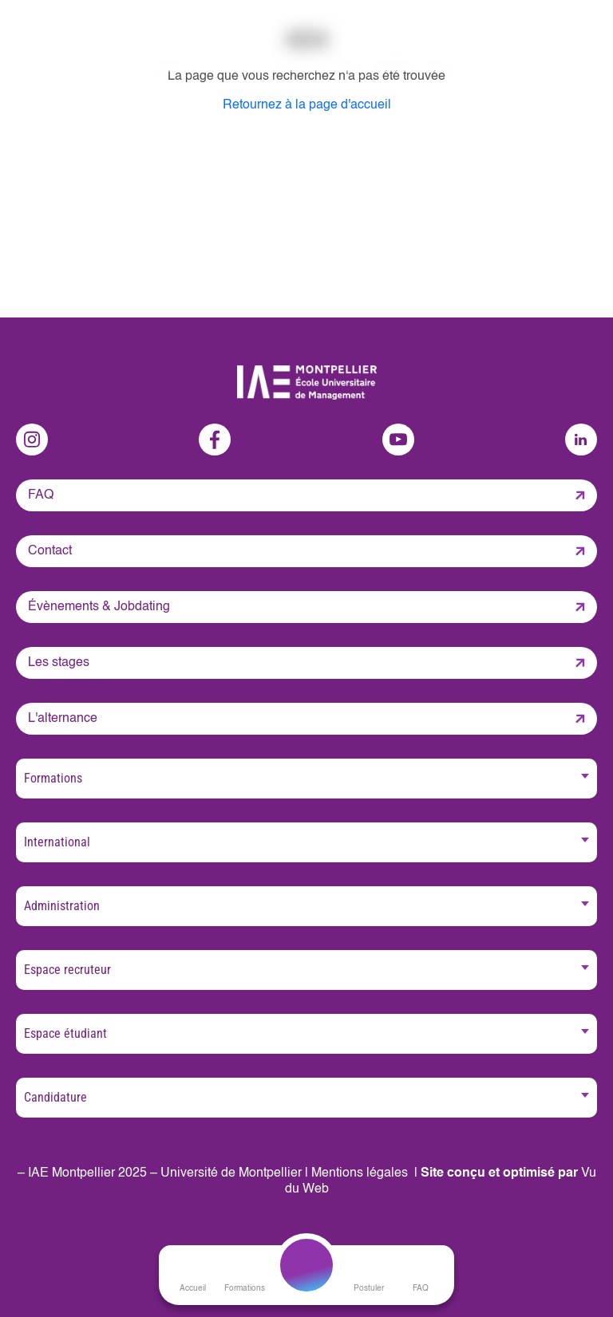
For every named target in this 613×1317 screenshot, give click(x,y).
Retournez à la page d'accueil (307, 105)
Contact (50, 551)
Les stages (58, 663)
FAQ (40, 495)
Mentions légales (359, 1173)
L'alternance (62, 718)
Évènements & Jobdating (99, 607)
